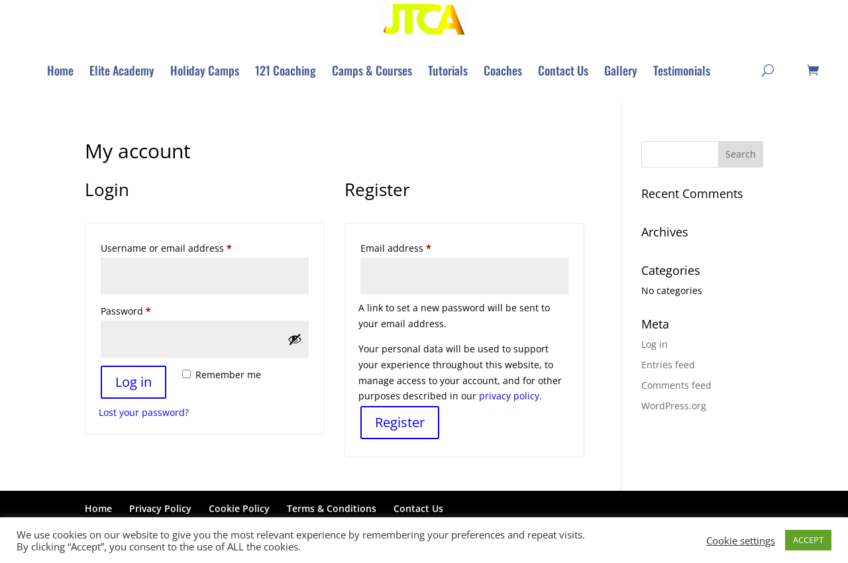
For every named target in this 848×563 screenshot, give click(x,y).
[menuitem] (60, 71)
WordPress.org (673, 406)
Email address (416, 247)
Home (98, 509)
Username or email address (186, 247)
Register (400, 423)
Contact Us (418, 509)
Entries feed (668, 365)
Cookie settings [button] (740, 540)
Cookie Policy (239, 509)
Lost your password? (144, 413)
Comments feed (676, 386)
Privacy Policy (160, 509)
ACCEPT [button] (808, 540)
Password (146, 310)
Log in (133, 382)
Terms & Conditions (331, 509)
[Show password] (295, 340)
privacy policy (509, 396)
